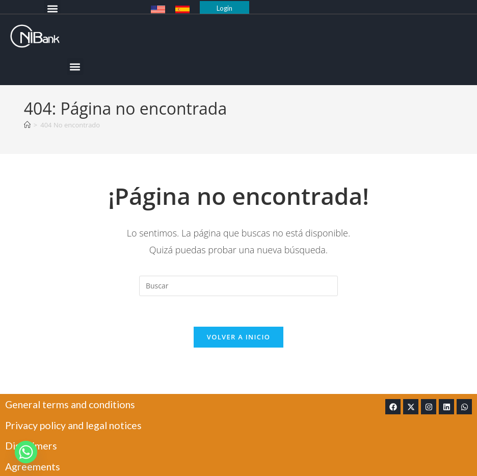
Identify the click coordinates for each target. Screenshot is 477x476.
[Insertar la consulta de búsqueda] (238, 286)
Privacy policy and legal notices (77, 425)
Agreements (33, 466)
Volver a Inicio (238, 337)
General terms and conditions (73, 405)
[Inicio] (27, 124)
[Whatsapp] (26, 452)
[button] (52, 8)
